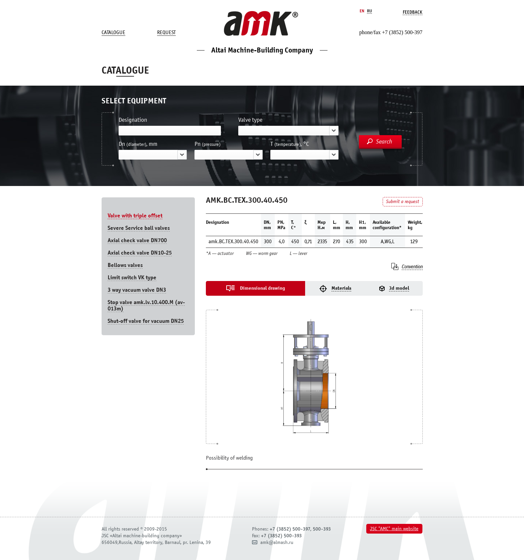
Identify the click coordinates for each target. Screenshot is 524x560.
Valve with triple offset (135, 215)
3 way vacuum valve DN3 (137, 290)
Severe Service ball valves (139, 228)
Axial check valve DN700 (137, 240)
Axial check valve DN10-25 (140, 253)
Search (384, 141)
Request (166, 32)
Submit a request (402, 201)
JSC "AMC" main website (394, 529)
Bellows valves (125, 265)
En (362, 10)
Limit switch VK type (132, 277)
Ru (369, 10)
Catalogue (113, 32)
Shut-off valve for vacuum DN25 (146, 321)
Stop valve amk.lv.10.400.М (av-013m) (146, 305)
